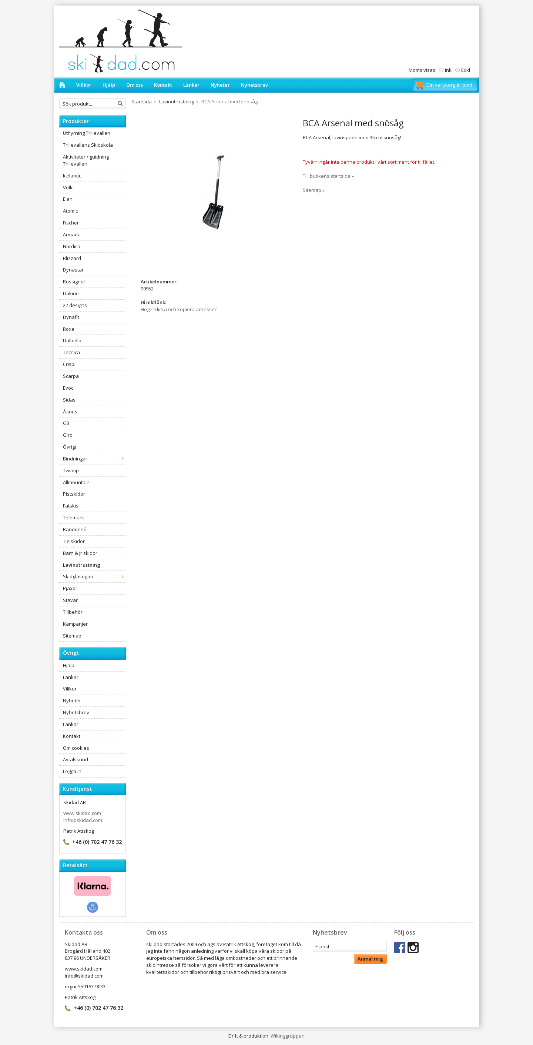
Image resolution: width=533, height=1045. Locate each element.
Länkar (191, 84)
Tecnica (71, 352)
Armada (72, 234)
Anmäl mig (370, 958)
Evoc (68, 388)
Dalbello (72, 340)
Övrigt (69, 446)
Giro (68, 435)
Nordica (71, 246)
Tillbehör (73, 612)
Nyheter (220, 84)
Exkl (465, 70)
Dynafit (71, 317)
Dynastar (73, 269)
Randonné (75, 529)
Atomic (70, 210)
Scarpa (71, 376)
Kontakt (163, 84)
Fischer (71, 222)
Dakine (71, 293)
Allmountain (76, 482)
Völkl (68, 187)
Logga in (72, 771)
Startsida (141, 101)
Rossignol (74, 281)
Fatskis (70, 505)
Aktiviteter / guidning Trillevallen (86, 160)
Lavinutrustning (81, 565)
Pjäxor (70, 588)
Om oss (134, 84)
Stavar (70, 600)
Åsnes (70, 411)
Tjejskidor (74, 541)
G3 (66, 423)
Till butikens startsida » (328, 176)
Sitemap (72, 635)
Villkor (83, 84)
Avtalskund (75, 759)
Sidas (69, 399)
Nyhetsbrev (254, 84)
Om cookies (76, 748)
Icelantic (72, 175)
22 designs (75, 305)
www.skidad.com (82, 813)
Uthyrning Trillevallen (86, 133)
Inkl (449, 70)
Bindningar (94, 458)
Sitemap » (314, 190)
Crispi (69, 364)
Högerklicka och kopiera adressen (179, 309)
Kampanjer (75, 623)
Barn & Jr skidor (80, 553)
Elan (68, 199)
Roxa (68, 329)
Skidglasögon (94, 576)
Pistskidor (74, 493)
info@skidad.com (82, 820)
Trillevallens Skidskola (88, 145)
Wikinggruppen (288, 1035)
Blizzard (72, 258)
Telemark (73, 517)
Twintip (71, 470)
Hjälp (109, 84)
